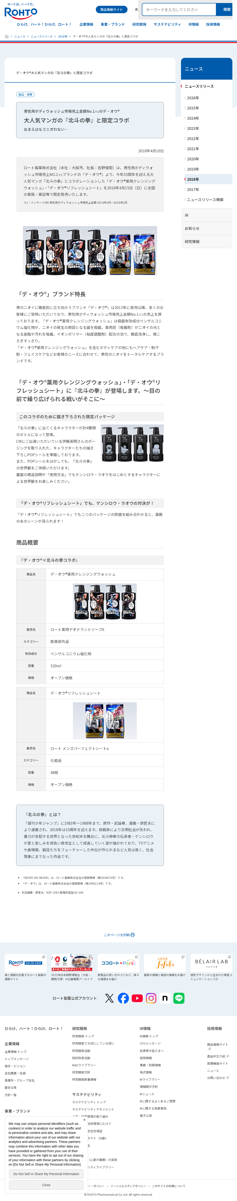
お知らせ (192, 228)
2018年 (62, 36)
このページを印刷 (117, 935)
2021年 (193, 148)
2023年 (193, 128)
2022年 (193, 138)
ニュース (19, 36)
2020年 (193, 159)
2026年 (193, 97)
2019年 (193, 169)
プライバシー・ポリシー (89, 1186)
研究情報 (192, 241)
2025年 (193, 108)
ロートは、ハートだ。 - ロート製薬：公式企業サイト (21, 11)
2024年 (193, 118)
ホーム (7, 36)
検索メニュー (228, 9)
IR (186, 215)
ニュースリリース (42, 36)
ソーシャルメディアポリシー (128, 1186)
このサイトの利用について (168, 1186)
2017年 (193, 189)
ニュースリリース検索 (205, 199)
